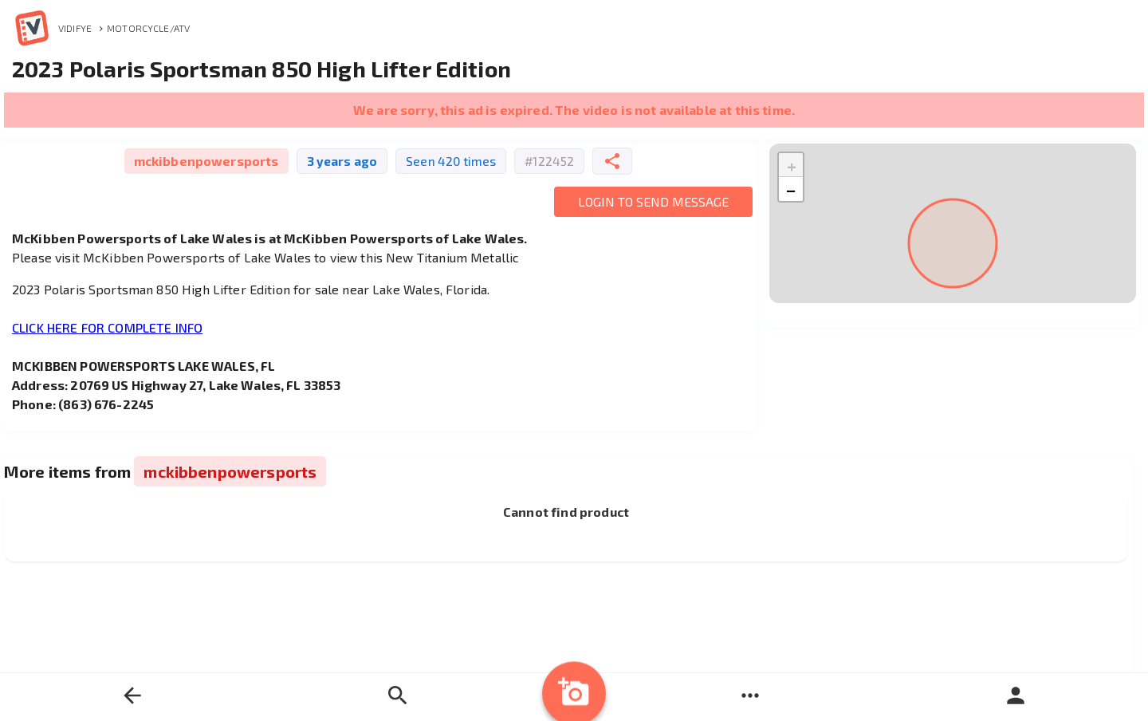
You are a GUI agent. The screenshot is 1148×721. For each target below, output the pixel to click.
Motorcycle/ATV (148, 27)
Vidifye (52, 28)
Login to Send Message (653, 201)
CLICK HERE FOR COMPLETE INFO (107, 327)
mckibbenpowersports (206, 160)
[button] (791, 165)
